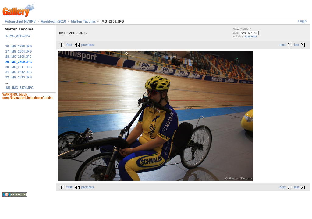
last (296, 45)
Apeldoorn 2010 (53, 21)
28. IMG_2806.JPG (18, 56)
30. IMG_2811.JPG (18, 67)
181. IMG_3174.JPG (19, 87)
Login (302, 21)
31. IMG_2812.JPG (18, 72)
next (282, 45)
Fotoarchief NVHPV (20, 21)
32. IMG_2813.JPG (18, 77)
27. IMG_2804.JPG (18, 51)
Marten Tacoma (83, 21)
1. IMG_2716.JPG (17, 36)
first (69, 45)
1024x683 (250, 36)
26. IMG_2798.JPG (18, 46)
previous (87, 45)
